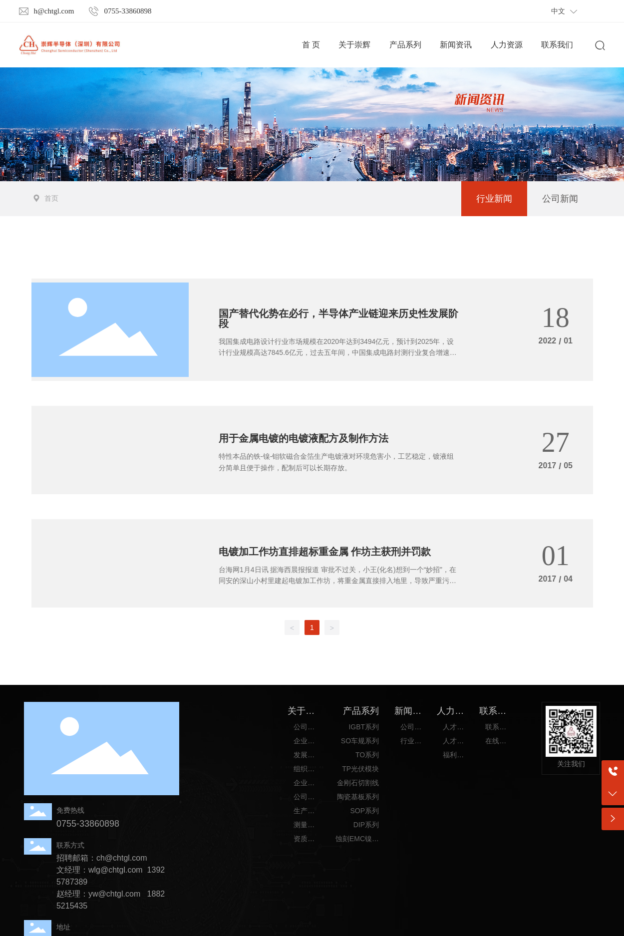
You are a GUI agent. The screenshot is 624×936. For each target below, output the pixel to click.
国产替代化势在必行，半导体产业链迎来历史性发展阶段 (338, 318)
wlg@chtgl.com (115, 870)
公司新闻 (560, 199)
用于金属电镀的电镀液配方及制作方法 (303, 438)
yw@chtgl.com (114, 894)
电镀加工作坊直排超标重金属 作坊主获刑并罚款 (325, 551)
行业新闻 (494, 199)
